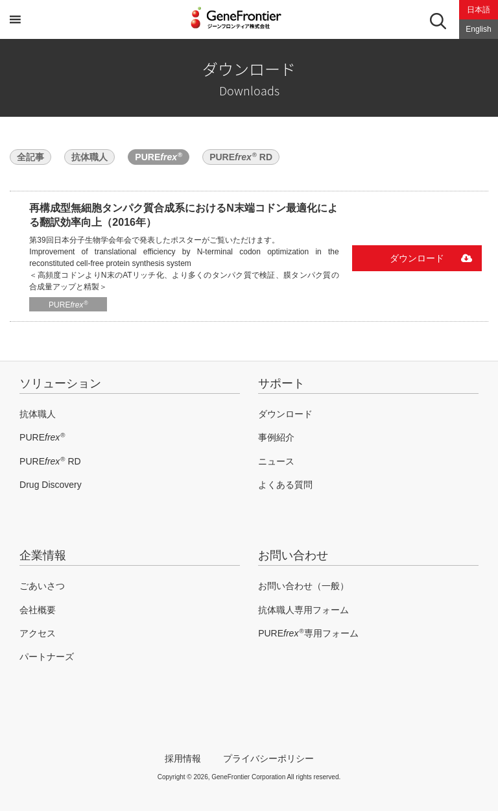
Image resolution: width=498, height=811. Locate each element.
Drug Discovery (50, 484)
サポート (281, 383)
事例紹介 (276, 437)
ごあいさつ (42, 586)
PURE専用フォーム (308, 633)
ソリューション (60, 383)
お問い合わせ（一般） (303, 586)
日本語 (478, 9)
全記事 (30, 157)
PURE (158, 156)
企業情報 (42, 555)
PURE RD (240, 156)
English (478, 29)
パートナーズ (46, 656)
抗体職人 (89, 157)
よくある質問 (285, 484)
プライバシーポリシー (268, 758)
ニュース (276, 461)
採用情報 (183, 758)
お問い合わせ (293, 555)
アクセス (37, 633)
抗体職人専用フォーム (303, 610)
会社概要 (37, 610)
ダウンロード (417, 258)
